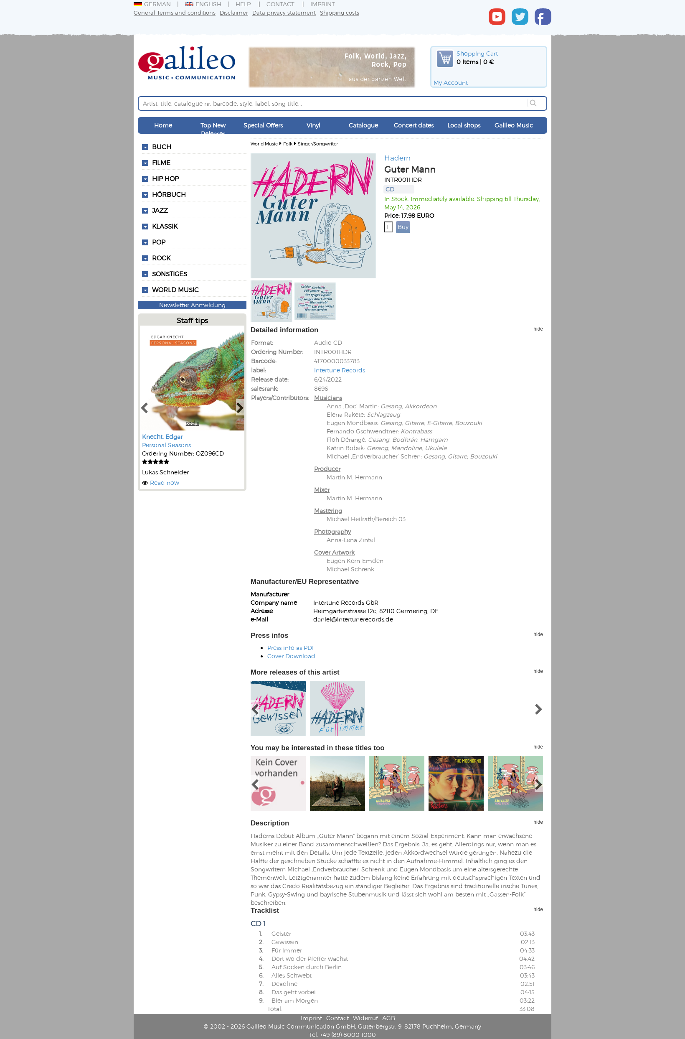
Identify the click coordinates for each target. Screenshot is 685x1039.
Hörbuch (169, 194)
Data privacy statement (284, 12)
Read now (164, 482)
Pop (158, 242)
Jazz (160, 210)
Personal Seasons (166, 444)
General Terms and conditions (175, 12)
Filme (161, 162)
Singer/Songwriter (318, 143)
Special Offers (263, 125)
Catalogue (363, 125)
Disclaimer (234, 12)
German (152, 4)
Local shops (463, 125)
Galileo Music (514, 125)
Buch (161, 146)
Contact (280, 4)
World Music (175, 289)
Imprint (322, 4)
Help (243, 4)
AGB (388, 1017)
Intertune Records (339, 370)
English (203, 4)
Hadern (397, 157)
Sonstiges (169, 274)
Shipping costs (339, 12)
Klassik (165, 226)
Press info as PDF (291, 647)
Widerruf (365, 1017)
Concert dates (414, 125)
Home (163, 125)
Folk (287, 143)
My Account (451, 82)
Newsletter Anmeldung (192, 304)
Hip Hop (165, 178)
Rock (161, 258)
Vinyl (313, 125)
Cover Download (291, 656)
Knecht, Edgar (162, 436)
